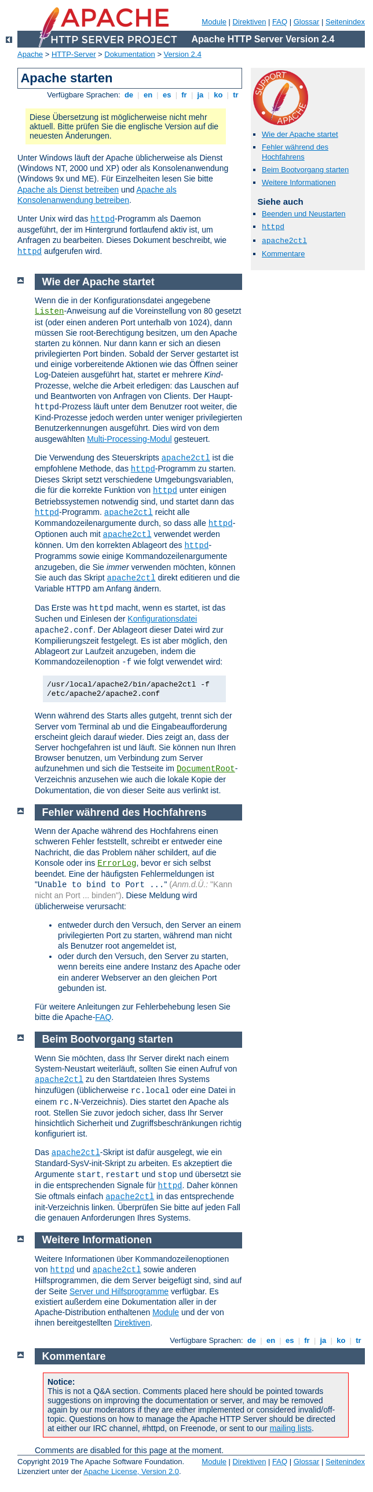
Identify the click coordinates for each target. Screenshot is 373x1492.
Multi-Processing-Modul (129, 439)
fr (184, 94)
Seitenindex (345, 21)
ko (218, 94)
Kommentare (283, 253)
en (147, 94)
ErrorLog (116, 863)
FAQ (279, 21)
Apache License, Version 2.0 (131, 1471)
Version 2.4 (183, 54)
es (166, 94)
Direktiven (249, 21)
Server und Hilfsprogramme (119, 1291)
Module (214, 21)
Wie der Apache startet (300, 134)
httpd (102, 219)
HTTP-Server (74, 54)
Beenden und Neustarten (304, 213)
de (128, 94)
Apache (30, 54)
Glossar (307, 21)
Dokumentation (129, 54)
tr (236, 94)
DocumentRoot (206, 769)
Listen (49, 311)
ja (200, 94)
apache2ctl (284, 241)
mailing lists (291, 1428)
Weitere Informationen (299, 182)
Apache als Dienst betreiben (68, 189)
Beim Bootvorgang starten (305, 169)
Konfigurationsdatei (162, 618)
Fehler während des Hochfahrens (295, 152)
